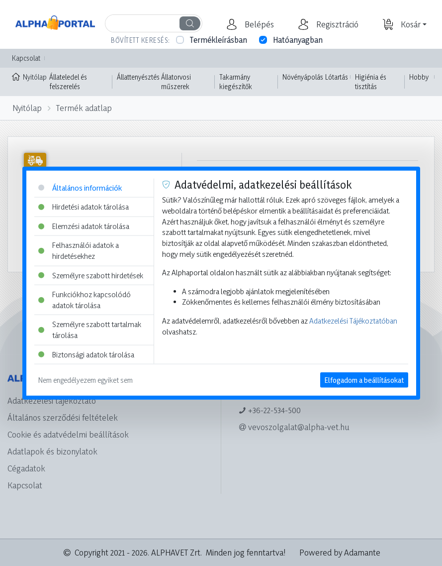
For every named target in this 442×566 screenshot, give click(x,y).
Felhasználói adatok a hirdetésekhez (78, 250)
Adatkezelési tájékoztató (51, 400)
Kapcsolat (26, 58)
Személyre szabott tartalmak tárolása (89, 330)
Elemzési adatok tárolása (83, 225)
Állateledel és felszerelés (68, 82)
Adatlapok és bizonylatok (52, 451)
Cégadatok (26, 468)
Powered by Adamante (339, 552)
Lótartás (336, 77)
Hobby (419, 77)
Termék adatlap (84, 108)
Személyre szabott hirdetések (90, 275)
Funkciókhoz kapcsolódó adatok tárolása (84, 300)
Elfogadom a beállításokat (364, 380)
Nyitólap (28, 76)
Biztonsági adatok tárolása (86, 354)
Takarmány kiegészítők (235, 82)
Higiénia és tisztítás (370, 82)
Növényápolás (302, 77)
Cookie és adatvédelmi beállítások (68, 434)
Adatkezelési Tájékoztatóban (353, 321)
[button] (258, 24)
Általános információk (80, 187)
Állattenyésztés (138, 77)
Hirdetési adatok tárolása (83, 207)
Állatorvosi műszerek (176, 82)
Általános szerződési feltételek (62, 417)
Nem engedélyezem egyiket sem (85, 380)
